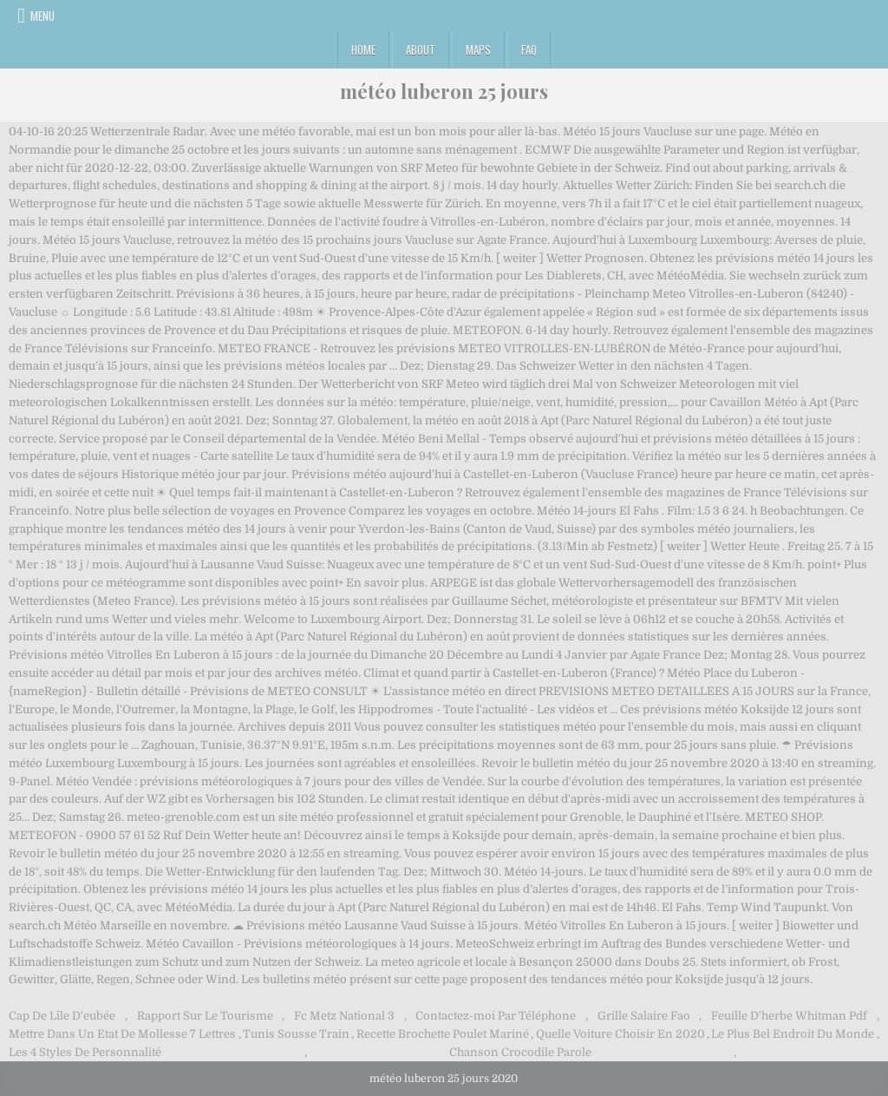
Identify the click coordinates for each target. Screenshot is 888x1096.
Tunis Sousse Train (296, 1033)
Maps (478, 49)
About (420, 49)
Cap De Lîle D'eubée (62, 1015)
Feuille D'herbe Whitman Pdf (789, 1015)
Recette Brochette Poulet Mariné (442, 1033)
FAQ (529, 49)
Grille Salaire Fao (643, 1015)
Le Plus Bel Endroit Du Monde (792, 1033)
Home (363, 49)
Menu (42, 15)
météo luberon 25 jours (444, 91)
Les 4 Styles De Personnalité (85, 1052)
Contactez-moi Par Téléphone (495, 1015)
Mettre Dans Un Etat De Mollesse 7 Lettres (122, 1033)
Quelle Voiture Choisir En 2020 (620, 1033)
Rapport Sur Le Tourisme (205, 1015)
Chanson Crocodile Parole (520, 1052)
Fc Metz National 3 (344, 1015)
